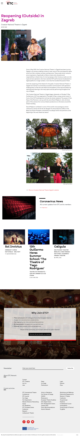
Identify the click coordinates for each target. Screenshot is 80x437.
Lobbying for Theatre (28, 413)
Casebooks (63, 398)
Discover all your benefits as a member (40, 342)
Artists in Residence (46, 392)
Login (61, 381)
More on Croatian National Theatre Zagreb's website (44, 190)
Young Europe (63, 400)
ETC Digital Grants (46, 402)
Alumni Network (45, 409)
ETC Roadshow (26, 405)
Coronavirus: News (51, 201)
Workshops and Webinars (67, 392)
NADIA (43, 396)
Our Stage (25, 398)
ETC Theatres (26, 381)
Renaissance (44, 398)
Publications (44, 385)
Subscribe (70, 368)
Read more (44, 207)
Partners (62, 383)
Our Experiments (27, 400)
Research (24, 411)
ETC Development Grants (48, 404)
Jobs (23, 385)
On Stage (43, 383)
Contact (24, 379)
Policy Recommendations (48, 407)
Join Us (24, 383)
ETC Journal (25, 396)
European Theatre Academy (48, 400)
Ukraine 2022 (44, 405)
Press (61, 385)
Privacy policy (60, 435)
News (42, 381)
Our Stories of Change (47, 394)
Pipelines (62, 402)
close (77, 434)
